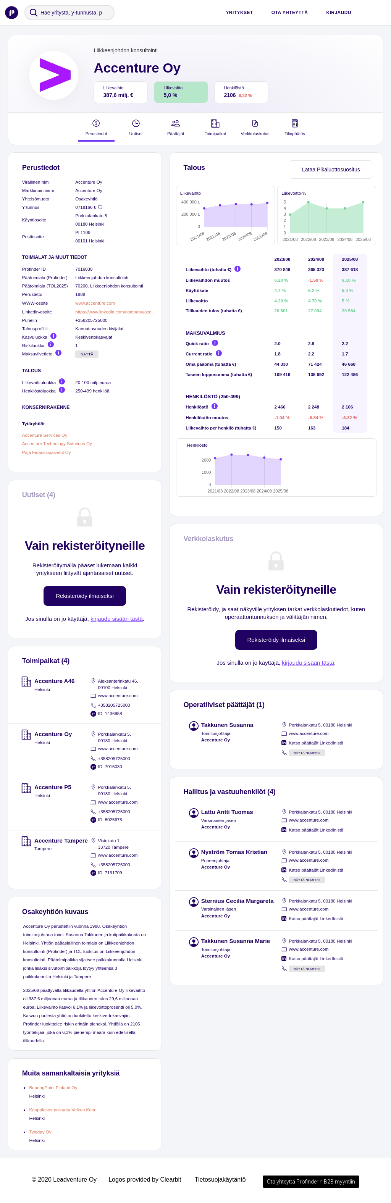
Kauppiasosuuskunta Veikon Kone (62, 1109)
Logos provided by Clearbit (144, 1179)
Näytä (87, 354)
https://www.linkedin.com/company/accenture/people (115, 311)
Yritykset (239, 12)
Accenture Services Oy (44, 434)
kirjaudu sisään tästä (116, 618)
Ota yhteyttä (289, 12)
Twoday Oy (40, 1131)
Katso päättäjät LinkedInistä (316, 751)
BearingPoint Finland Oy (53, 1087)
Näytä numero (307, 762)
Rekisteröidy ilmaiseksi (85, 596)
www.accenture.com (95, 302)
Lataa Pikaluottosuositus (331, 169)
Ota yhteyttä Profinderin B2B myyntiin (311, 1182)
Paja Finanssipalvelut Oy (46, 452)
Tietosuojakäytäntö (220, 1179)
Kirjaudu (338, 12)
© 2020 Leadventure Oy (64, 1179)
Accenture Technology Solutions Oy (57, 443)
